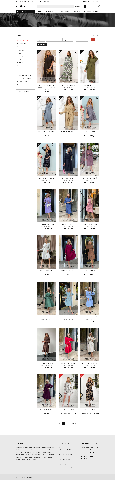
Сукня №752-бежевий (89, 409)
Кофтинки (20, 66)
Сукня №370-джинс (68, 224)
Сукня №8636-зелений (68, 85)
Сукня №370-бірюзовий (68, 317)
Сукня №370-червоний (68, 363)
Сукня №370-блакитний (89, 317)
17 (73, 423)
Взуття (19, 53)
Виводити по (57, 36)
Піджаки (20, 62)
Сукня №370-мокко (90, 270)
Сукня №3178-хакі (89, 85)
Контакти (77, 11)
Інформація (49, 11)
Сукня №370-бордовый (68, 270)
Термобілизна (21, 85)
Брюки (19, 72)
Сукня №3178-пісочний (68, 131)
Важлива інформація (65, 449)
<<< (60, 423)
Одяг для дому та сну (23, 75)
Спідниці (20, 56)
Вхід (85, 1)
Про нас (61, 447)
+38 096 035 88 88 (21, 1)
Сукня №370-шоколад (46, 363)
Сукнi (19, 59)
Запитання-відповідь (65, 459)
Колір (58, 40)
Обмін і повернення (65, 452)
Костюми (20, 50)
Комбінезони (21, 69)
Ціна (41, 40)
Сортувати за (43, 36)
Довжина (68, 40)
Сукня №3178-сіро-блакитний (47, 131)
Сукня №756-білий (68, 409)
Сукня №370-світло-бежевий (90, 363)
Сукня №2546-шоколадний (46, 85)
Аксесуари (20, 88)
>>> (76, 423)
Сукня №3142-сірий (90, 131)
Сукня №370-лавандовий (47, 224)
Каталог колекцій (64, 457)
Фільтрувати (42, 44)
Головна (39, 11)
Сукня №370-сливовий (90, 178)
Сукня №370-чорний (68, 178)
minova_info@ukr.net (47, 1)
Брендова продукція (23, 78)
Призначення (81, 40)
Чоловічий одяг (22, 81)
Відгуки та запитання (91, 11)
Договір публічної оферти (67, 467)
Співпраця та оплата (63, 11)
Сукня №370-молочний (47, 270)
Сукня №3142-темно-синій (47, 178)
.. (70, 423)
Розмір (50, 40)
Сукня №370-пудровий (90, 224)
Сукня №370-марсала (46, 409)
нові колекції (21, 43)
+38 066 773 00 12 (34, 1)
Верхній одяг (21, 47)
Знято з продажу (22, 91)
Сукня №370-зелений (46, 317)
